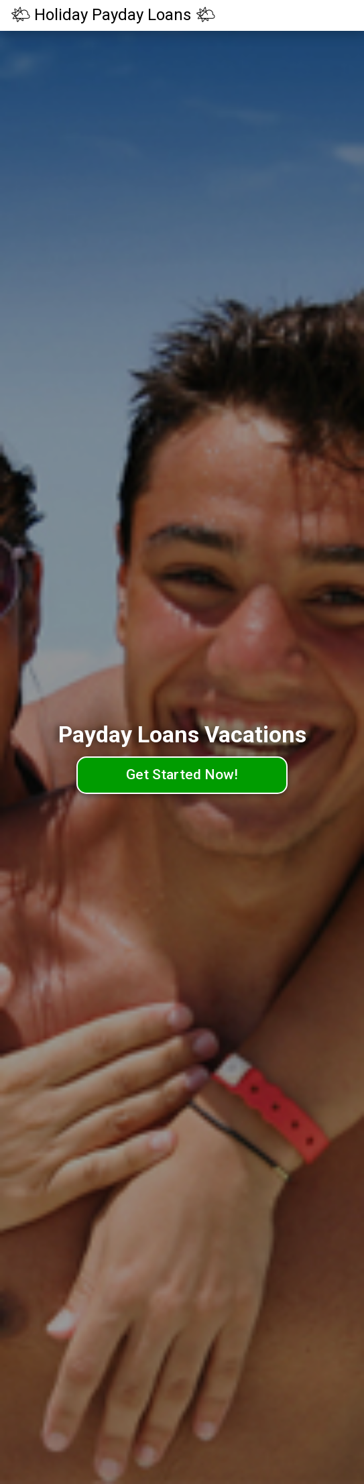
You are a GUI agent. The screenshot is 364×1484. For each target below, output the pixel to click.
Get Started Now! (182, 774)
